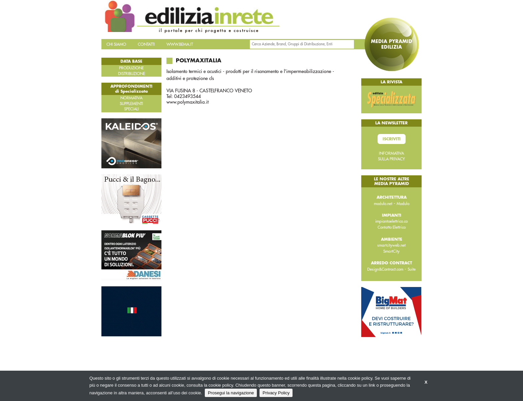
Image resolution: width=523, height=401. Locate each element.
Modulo (403, 204)
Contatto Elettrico (392, 227)
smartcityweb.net (391, 245)
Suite (412, 269)
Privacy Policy (276, 392)
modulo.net (383, 204)
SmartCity (391, 251)
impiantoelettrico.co (391, 221)
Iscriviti (392, 139)
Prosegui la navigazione (231, 392)
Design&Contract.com (385, 269)
